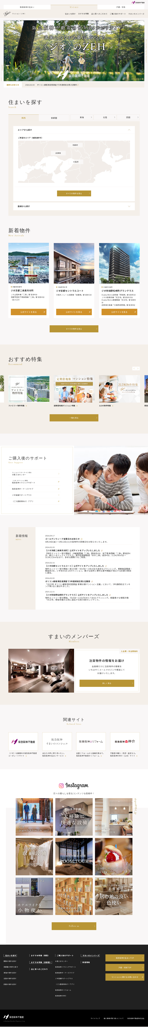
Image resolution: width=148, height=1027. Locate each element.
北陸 (105, 117)
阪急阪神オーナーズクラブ (64, 973)
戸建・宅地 (120, 7)
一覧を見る (74, 418)
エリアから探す (74, 130)
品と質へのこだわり (99, 13)
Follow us (74, 926)
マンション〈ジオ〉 (15, 13)
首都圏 (48, 117)
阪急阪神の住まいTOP (125, 958)
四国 (131, 117)
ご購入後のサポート (118, 13)
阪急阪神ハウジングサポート (65, 967)
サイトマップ (94, 1019)
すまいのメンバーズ (136, 13)
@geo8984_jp (136, 806)
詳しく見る (106, 683)
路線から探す (74, 206)
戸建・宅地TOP (125, 968)
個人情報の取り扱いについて (113, 1019)
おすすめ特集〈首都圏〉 (41, 962)
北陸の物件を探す (10, 979)
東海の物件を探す (10, 973)
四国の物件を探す (10, 984)
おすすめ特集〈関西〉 (40, 956)
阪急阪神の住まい (27, 7)
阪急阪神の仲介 (60, 996)
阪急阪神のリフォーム (63, 990)
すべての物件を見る (74, 328)
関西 (21, 117)
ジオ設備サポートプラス (64, 979)
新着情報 (86, 962)
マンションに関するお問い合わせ (125, 978)
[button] (132, 79)
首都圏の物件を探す (11, 967)
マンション (74, 7)
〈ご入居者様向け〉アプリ (64, 984)
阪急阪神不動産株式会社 (135, 1019)
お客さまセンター (61, 961)
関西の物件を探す (10, 961)
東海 (79, 117)
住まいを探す (70, 13)
